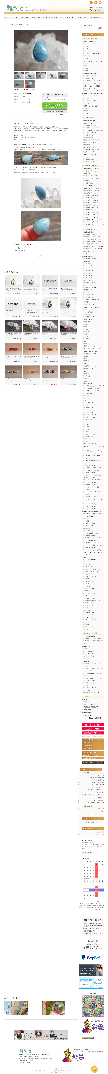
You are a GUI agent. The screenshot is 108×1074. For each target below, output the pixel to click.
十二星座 (86, 339)
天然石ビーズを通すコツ (97, 782)
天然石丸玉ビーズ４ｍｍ (91, 198)
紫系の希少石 (88, 144)
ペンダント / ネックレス (91, 44)
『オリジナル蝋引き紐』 (84, 18)
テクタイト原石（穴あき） (91, 504)
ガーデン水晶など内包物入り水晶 (93, 130)
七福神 (86, 334)
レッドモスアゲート (89, 593)
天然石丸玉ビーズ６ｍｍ (91, 200)
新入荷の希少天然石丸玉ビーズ (92, 234)
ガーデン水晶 (88, 518)
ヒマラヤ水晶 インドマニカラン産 (94, 386)
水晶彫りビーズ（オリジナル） (92, 307)
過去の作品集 (87, 715)
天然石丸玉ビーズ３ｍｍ (91, 195)
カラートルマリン (89, 407)
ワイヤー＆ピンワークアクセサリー (93, 61)
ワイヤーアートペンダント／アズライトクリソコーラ (13, 334)
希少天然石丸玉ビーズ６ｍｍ (92, 236)
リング (86, 48)
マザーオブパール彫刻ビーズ (92, 299)
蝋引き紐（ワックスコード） (92, 169)
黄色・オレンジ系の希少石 (91, 140)
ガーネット (87, 405)
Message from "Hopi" (90, 120)
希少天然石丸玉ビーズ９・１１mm (93, 246)
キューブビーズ (88, 280)
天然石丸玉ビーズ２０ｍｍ (91, 217)
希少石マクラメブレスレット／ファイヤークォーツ (68, 357)
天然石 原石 (87, 661)
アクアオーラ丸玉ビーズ (91, 222)
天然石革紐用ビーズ (89, 229)
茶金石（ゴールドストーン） (92, 571)
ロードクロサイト (89, 403)
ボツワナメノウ (88, 574)
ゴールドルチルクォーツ (91, 125)
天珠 (85, 363)
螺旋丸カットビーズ (89, 282)
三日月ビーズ (88, 290)
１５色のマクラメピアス (91, 78)
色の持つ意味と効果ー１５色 (96, 802)
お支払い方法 (52, 1068)
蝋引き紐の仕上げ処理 (98, 785)
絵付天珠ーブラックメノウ (91, 368)
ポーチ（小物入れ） (89, 704)
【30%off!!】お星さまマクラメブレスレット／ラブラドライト (49, 289)
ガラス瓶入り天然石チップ (91, 636)
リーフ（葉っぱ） (89, 294)
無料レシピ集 (100, 792)
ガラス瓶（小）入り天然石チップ (93, 641)
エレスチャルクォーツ (90, 132)
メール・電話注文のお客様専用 (92, 718)
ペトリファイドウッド (90, 598)
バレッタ (86, 56)
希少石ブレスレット (89, 123)
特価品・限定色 (88, 183)
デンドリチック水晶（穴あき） (92, 545)
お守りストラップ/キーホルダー (93, 90)
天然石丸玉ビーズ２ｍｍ (91, 193)
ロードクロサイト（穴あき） (92, 470)
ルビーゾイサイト (89, 615)
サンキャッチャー (89, 159)
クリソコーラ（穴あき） (91, 506)
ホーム (6, 25)
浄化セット (87, 644)
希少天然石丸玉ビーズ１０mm (92, 241)
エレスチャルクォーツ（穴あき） (93, 550)
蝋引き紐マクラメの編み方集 (96, 789)
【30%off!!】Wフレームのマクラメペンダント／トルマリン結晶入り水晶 (13, 289)
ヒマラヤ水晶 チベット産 (91, 393)
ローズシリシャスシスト (91, 605)
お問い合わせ (99, 7)
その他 (86, 629)
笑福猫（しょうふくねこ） (91, 353)
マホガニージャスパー (90, 588)
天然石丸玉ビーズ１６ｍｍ (91, 212)
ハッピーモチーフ (89, 113)
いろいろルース (88, 383)
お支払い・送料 (99, 832)
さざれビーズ (88, 285)
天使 (85, 343)
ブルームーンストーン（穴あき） (93, 480)
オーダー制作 (87, 712)
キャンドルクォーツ (89, 690)
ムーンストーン (88, 412)
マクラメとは (100, 775)
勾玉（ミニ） (88, 378)
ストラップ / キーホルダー (91, 53)
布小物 (85, 699)
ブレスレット (88, 46)
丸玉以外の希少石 (89, 152)
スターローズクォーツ (90, 656)
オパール (86, 410)
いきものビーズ (88, 297)
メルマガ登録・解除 (36, 1070)
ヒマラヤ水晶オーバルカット (92, 388)
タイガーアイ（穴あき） (91, 508)
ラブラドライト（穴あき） (91, 484)
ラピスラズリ (88, 424)
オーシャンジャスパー (90, 610)
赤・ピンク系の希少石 (90, 142)
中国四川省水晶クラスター (91, 692)
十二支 (86, 336)
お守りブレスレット (89, 88)
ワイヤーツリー (88, 157)
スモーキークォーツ (89, 612)
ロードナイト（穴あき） (91, 472)
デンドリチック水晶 (89, 523)
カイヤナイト (88, 429)
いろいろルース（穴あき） (91, 443)
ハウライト (87, 624)
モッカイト (87, 607)
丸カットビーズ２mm (90, 258)
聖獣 (85, 108)
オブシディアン (88, 566)
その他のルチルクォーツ (91, 128)
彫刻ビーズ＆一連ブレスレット (92, 351)
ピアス (86, 51)
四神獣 (86, 110)
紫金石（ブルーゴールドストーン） (94, 569)
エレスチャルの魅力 (98, 800)
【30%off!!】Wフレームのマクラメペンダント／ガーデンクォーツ (31, 289)
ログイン (92, 7)
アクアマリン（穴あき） (25, 25)
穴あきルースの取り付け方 (96, 787)
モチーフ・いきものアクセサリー (93, 93)
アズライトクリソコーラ (91, 434)
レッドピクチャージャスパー (92, 600)
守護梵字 (86, 329)
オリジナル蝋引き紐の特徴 (96, 777)
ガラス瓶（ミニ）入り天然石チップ (94, 638)
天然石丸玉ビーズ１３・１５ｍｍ (93, 219)
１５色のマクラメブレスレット (92, 76)
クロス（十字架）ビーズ (91, 287)
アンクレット (88, 58)
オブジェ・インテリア (90, 155)
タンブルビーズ (88, 275)
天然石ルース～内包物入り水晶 (92, 511)
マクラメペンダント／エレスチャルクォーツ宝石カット (50, 311)
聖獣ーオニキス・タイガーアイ (92, 346)
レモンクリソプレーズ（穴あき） (93, 475)
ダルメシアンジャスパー (91, 576)
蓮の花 (86, 356)
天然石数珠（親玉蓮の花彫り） (92, 707)
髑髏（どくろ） (88, 361)
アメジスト (87, 658)
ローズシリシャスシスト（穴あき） (94, 467)
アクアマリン (88, 419)
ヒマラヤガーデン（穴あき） (92, 542)
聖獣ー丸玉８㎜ (88, 322)
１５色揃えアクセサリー (90, 73)
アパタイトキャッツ (89, 431)
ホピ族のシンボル (89, 317)
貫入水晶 (86, 521)
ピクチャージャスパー (90, 603)
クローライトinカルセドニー (92, 619)
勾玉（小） (87, 376)
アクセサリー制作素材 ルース (23, 247)
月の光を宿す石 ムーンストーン (95, 822)
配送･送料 (59, 1068)
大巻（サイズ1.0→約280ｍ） (92, 176)
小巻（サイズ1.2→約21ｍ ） (92, 173)
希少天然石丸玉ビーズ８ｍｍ (92, 239)
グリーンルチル (88, 564)
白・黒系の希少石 (89, 147)
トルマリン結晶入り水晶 (91, 533)
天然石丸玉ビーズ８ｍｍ (91, 202)
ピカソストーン (88, 595)
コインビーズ (88, 278)
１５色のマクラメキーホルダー (92, 80)
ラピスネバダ (88, 622)
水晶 (85, 557)
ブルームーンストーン (90, 415)
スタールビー (88, 398)
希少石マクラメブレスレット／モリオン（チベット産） (50, 357)
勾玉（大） (87, 373)
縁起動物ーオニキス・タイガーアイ (94, 348)
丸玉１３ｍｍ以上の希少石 (91, 149)
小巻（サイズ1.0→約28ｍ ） (92, 171)
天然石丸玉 (87, 646)
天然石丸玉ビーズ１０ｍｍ (91, 205)
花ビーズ (86, 292)
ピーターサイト (88, 439)
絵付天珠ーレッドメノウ (91, 366)
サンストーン (88, 427)
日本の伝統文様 (88, 118)
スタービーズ (88, 268)
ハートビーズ (88, 266)
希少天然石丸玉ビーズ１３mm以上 (93, 248)
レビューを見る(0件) (57, 114)
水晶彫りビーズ (88, 319)
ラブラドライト (88, 436)
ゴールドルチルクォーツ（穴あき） (94, 538)
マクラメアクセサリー (90, 41)
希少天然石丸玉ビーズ (90, 232)
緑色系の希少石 (88, 137)
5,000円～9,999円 (20, 250)
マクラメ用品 (88, 185)
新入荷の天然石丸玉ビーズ (91, 190)
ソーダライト (88, 583)
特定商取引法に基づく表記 (62, 1070)
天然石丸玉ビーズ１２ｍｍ (91, 207)
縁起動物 (86, 331)
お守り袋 (86, 701)
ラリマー (86, 422)
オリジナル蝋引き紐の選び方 (96, 780)
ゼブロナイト (88, 591)
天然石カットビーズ (89, 256)
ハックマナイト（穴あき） (91, 496)
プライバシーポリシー (48, 1070)
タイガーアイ (88, 586)
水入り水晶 (87, 530)
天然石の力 (101, 798)
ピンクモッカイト (89, 627)
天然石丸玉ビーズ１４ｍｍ (91, 210)
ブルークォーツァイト (90, 581)
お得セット (87, 180)
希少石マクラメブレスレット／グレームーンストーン (31, 379)
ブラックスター (88, 441)
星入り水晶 (87, 528)
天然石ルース (13, 25)
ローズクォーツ (88, 562)
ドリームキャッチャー (90, 162)
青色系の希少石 (88, 135)
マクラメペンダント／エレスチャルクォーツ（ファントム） (68, 311)
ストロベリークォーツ (90, 559)
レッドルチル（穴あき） (91, 547)
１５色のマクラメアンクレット (92, 83)
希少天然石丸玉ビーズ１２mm (92, 244)
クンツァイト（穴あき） (91, 465)
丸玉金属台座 (87, 709)
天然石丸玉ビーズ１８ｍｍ (91, 214)
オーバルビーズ (88, 273)
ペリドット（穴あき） (90, 477)
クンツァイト (88, 395)
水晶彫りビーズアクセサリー (92, 106)
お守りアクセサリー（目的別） (92, 86)
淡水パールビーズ (89, 304)
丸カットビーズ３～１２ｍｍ (92, 261)
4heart (86, 358)
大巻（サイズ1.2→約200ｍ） (92, 178)
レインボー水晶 (88, 526)
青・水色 (17, 249)
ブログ (102, 811)
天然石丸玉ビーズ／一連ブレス (92, 188)
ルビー (86, 400)
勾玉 (85, 371)
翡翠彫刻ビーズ (88, 302)
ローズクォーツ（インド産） (92, 390)
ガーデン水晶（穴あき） (91, 540)
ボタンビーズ (88, 263)
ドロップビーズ (88, 270)
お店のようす (100, 808)
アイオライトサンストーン (91, 417)
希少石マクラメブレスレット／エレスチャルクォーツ (50, 379)
